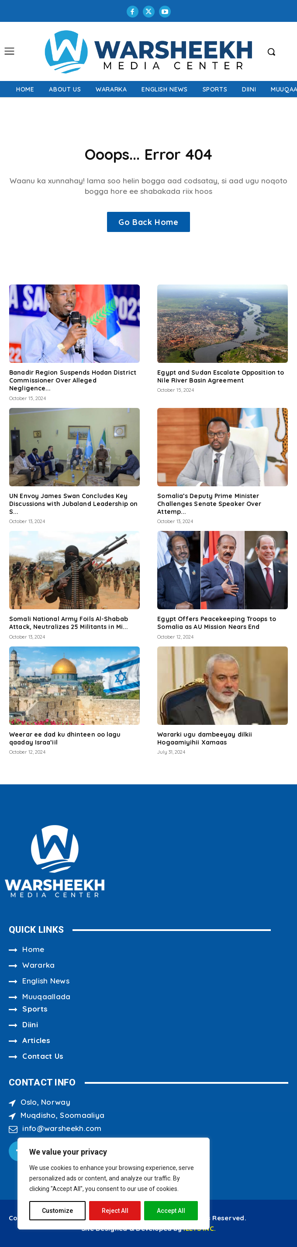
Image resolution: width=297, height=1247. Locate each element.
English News (45, 980)
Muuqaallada (46, 996)
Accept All (171, 1210)
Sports (35, 1008)
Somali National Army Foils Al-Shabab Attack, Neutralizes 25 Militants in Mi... (68, 623)
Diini (30, 1024)
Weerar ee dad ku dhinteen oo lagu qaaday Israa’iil (65, 738)
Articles (36, 1040)
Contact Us (42, 1056)
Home (33, 949)
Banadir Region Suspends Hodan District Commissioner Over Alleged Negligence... (72, 380)
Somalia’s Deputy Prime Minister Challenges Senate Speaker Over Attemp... (209, 504)
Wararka (38, 964)
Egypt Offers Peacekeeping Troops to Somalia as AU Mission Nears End (216, 623)
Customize (57, 1210)
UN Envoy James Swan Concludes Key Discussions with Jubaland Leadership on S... (73, 504)
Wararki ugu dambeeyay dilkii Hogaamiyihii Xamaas (204, 738)
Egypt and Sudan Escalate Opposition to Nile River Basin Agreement (220, 376)
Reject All (115, 1210)
